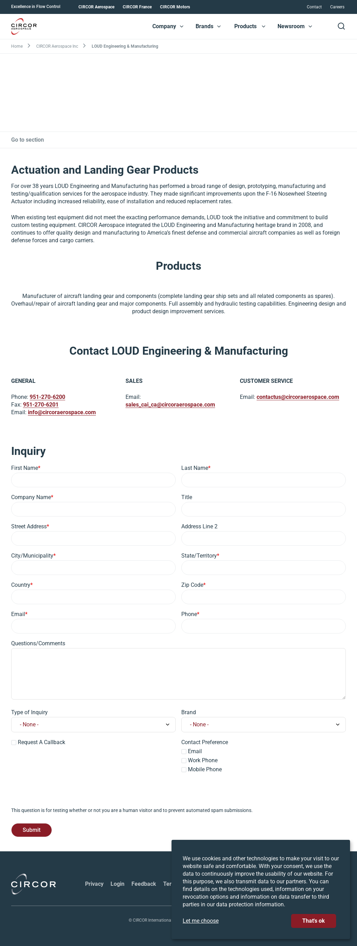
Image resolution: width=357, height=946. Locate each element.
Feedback (143, 884)
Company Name (31, 497)
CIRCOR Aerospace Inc (57, 46)
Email (18, 614)
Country (20, 585)
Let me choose (201, 920)
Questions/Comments (38, 643)
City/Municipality (32, 555)
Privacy (94, 884)
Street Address (29, 526)
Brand (188, 712)
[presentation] (64, 793)
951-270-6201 (41, 405)
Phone (189, 614)
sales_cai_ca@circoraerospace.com (170, 405)
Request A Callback (41, 742)
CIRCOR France (137, 7)
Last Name (194, 468)
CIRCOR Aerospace (96, 7)
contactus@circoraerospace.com (298, 397)
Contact (314, 7)
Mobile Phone (205, 769)
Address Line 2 (199, 526)
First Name (24, 468)
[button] (181, 26)
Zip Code (192, 585)
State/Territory (199, 555)
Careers (337, 7)
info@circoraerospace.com (62, 413)
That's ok (313, 920)
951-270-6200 (47, 397)
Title (186, 497)
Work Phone (203, 760)
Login (117, 884)
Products (245, 26)
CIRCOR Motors (175, 7)
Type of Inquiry (29, 712)
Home (17, 46)
